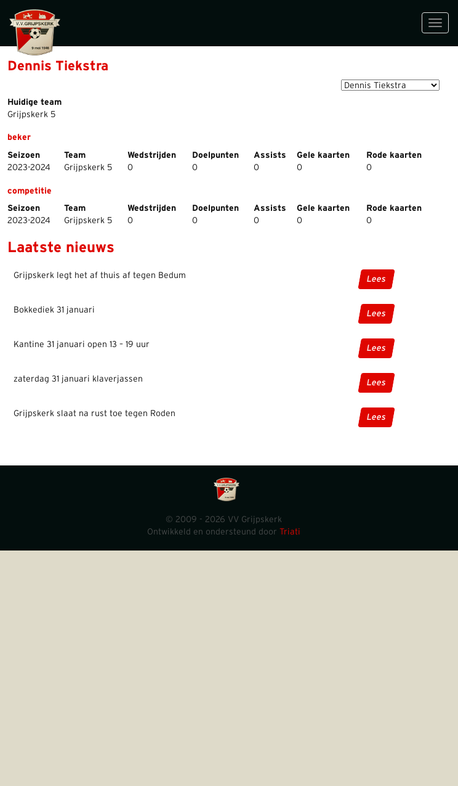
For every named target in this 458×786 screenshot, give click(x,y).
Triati (289, 532)
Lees (376, 279)
